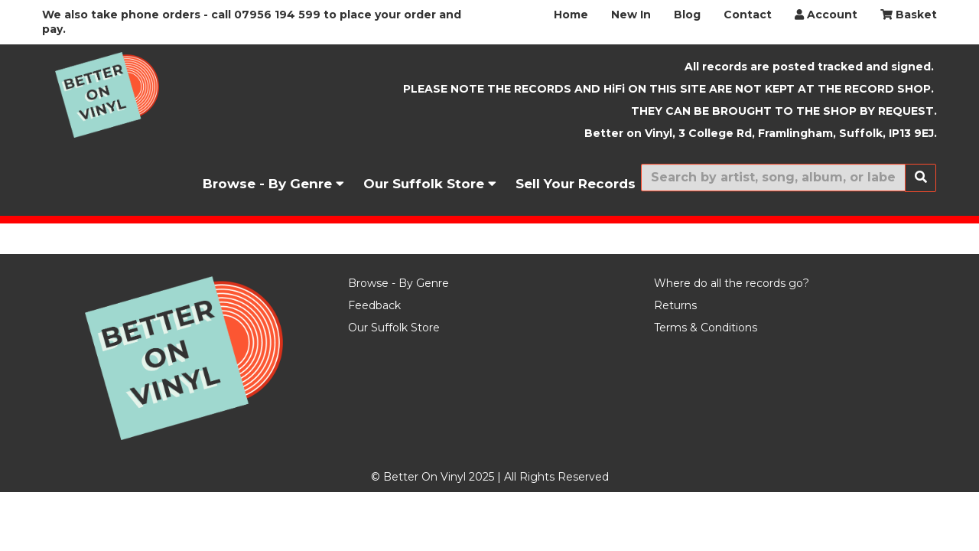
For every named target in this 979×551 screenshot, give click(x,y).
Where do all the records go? (731, 283)
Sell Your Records (576, 183)
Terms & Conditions (705, 327)
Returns (675, 305)
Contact (748, 14)
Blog (687, 14)
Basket (908, 14)
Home (571, 14)
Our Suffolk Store (429, 183)
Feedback (374, 305)
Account (826, 14)
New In (631, 14)
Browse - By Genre (273, 183)
